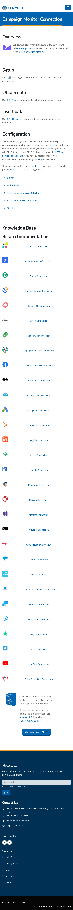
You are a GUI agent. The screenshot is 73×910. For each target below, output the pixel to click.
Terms (15, 902)
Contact (5, 902)
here (37, 165)
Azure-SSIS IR (27, 717)
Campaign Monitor (26, 48)
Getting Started (12, 863)
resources (50, 148)
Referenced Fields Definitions (21, 200)
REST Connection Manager (31, 51)
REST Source (13, 100)
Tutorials (10, 876)
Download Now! (36, 732)
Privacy (24, 902)
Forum (9, 882)
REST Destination (15, 118)
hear (38, 159)
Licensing (10, 870)
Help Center (20, 825)
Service (9, 177)
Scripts (9, 208)
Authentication (13, 185)
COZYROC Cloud (28, 721)
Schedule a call (22, 820)
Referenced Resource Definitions (22, 193)
